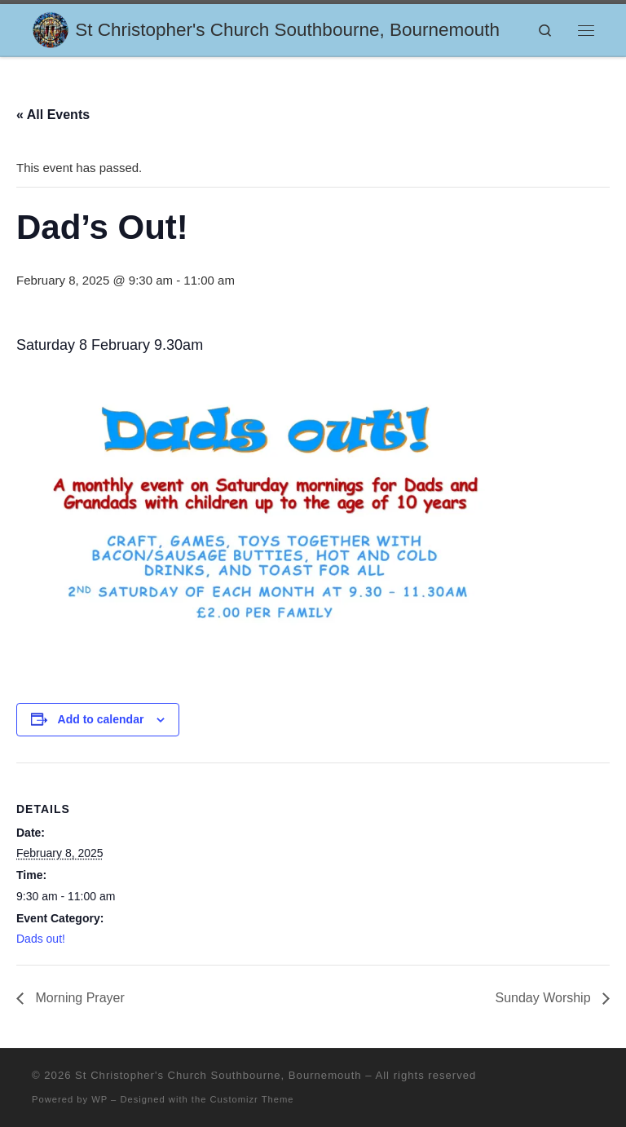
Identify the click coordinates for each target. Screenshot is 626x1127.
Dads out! (40, 938)
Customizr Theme (252, 1099)
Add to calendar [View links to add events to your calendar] (101, 719)
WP (99, 1099)
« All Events (53, 115)
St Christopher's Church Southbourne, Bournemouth (218, 1075)
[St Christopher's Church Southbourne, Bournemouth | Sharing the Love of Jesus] (50, 28)
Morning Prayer (78, 998)
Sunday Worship (544, 998)
